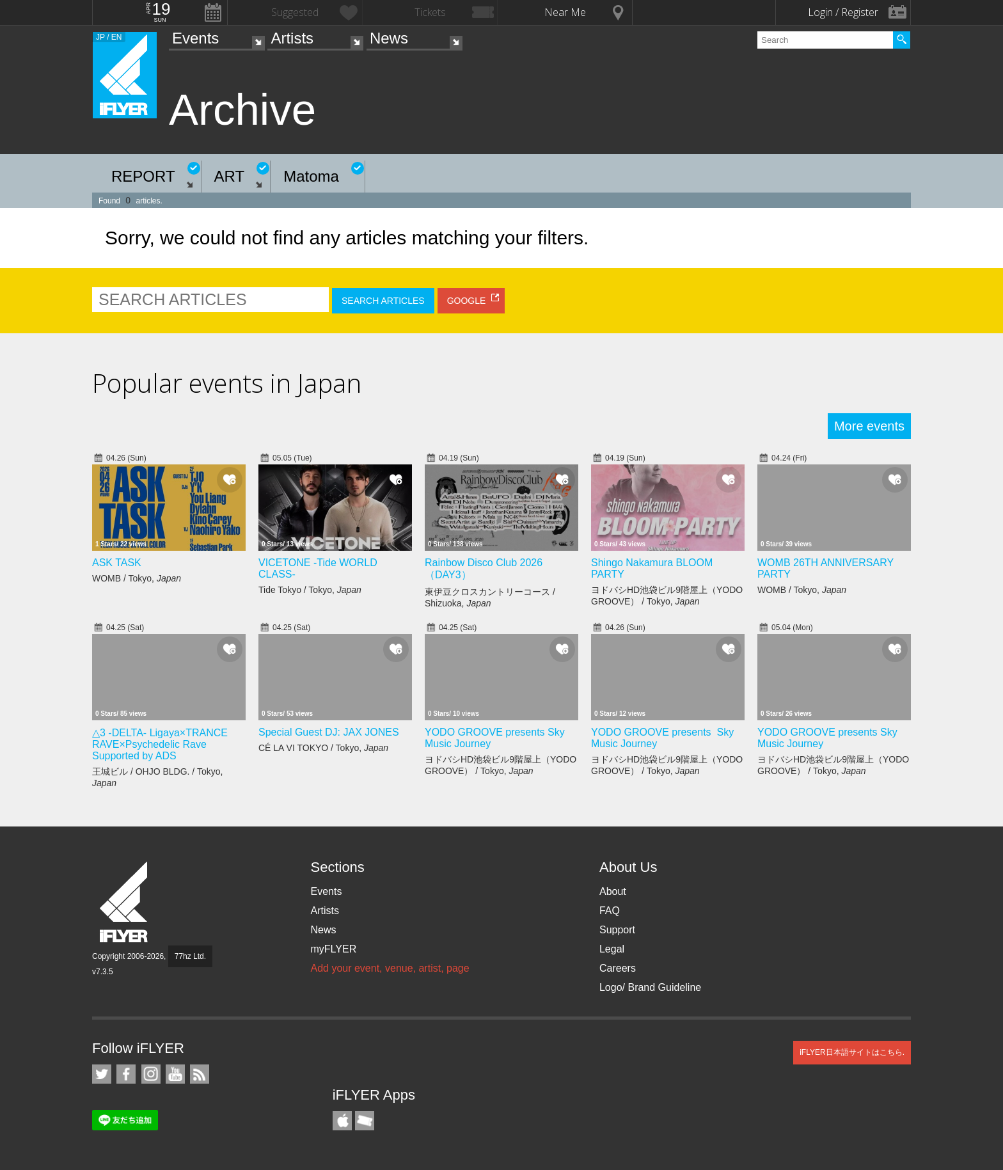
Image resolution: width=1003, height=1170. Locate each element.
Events (195, 38)
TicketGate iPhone (364, 1120)
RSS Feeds (199, 1074)
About (612, 891)
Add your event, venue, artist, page (389, 968)
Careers (617, 968)
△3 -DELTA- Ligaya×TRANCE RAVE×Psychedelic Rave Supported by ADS (160, 744)
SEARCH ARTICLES (383, 301)
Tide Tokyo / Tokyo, (309, 590)
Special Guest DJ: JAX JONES (328, 732)
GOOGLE (466, 301)
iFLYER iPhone (342, 1120)
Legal (611, 949)
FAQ (609, 910)
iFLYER (125, 902)
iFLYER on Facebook (126, 1074)
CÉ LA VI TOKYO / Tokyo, (323, 748)
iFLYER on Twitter (101, 1074)
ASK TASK (116, 562)
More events (869, 426)
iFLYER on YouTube (175, 1074)
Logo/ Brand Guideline (650, 987)
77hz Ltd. (190, 956)
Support (617, 929)
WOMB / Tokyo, (136, 578)
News (389, 38)
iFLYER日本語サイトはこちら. (852, 1052)
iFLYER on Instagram (151, 1074)
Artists (292, 38)
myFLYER (333, 949)
